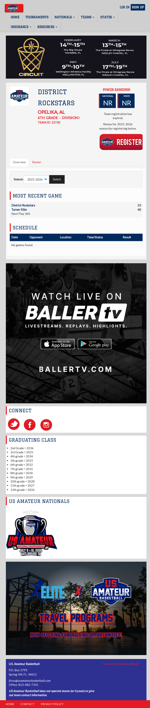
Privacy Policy (52, 704)
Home (15, 17)
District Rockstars (23, 205)
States (107, 17)
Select (57, 179)
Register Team (122, 141)
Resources (47, 27)
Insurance (21, 27)
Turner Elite (19, 209)
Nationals (64, 17)
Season (18, 179)
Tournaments (36, 17)
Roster (36, 162)
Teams (87, 17)
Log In (124, 7)
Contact (27, 704)
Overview (19, 162)
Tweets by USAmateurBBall (120, 664)
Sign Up (138, 7)
